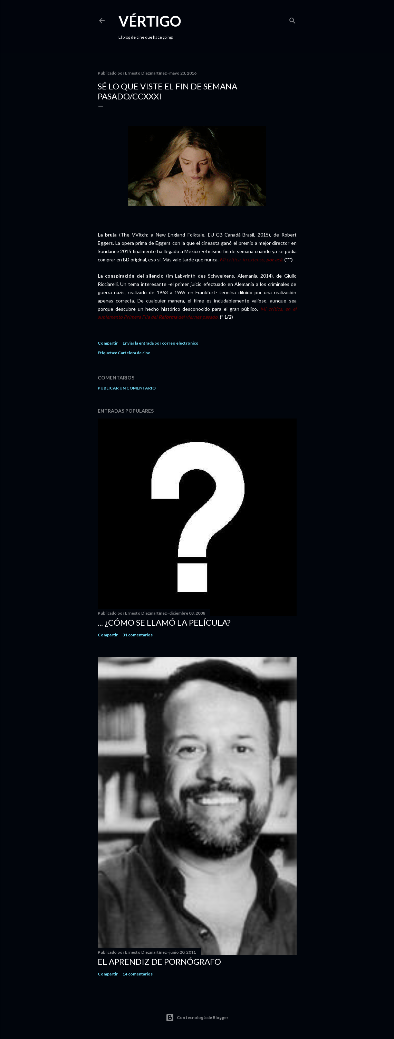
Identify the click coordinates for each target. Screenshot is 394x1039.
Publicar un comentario (127, 388)
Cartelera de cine (134, 352)
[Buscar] (292, 19)
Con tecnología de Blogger (197, 1017)
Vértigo (149, 21)
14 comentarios (138, 974)
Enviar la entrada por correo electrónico (161, 343)
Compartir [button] (108, 343)
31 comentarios (138, 634)
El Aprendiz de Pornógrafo (159, 961)
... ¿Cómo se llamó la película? (164, 622)
